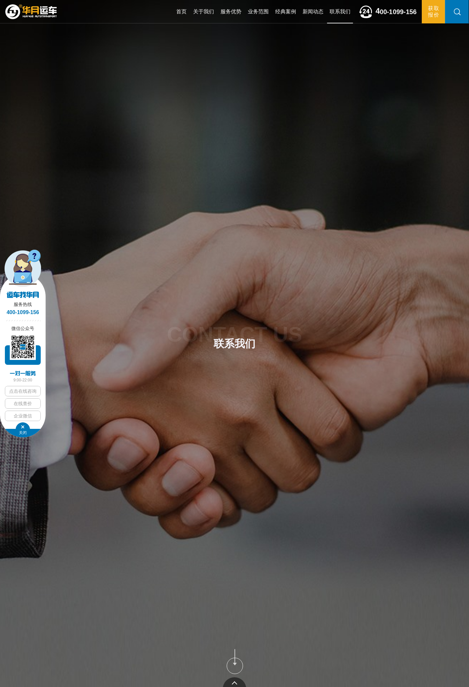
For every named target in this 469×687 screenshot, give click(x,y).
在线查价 (23, 403)
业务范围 (258, 11)
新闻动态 (313, 11)
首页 (181, 11)
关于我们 (203, 11)
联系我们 (340, 11)
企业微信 (23, 415)
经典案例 (285, 11)
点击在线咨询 (22, 391)
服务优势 (230, 11)
